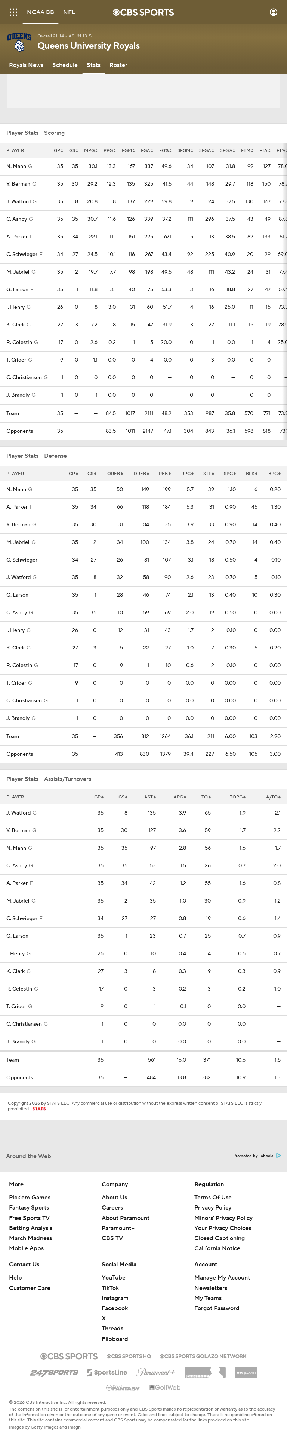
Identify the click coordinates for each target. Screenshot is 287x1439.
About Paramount (125, 1218)
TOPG (238, 797)
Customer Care (29, 1288)
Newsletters (210, 1288)
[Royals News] (26, 65)
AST (150, 797)
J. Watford (18, 201)
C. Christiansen (24, 377)
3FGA (206, 150)
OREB (115, 474)
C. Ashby (16, 219)
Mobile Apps (26, 1248)
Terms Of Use (213, 1197)
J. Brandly (18, 395)
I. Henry (15, 307)
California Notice (217, 1248)
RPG (187, 474)
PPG (110, 150)
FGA (147, 150)
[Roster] (118, 65)
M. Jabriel (18, 272)
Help (15, 1277)
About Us (114, 1197)
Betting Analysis (30, 1228)
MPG (91, 150)
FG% (165, 150)
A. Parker (17, 237)
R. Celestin (19, 342)
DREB (141, 474)
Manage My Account (222, 1277)
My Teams (208, 1298)
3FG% (227, 150)
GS (73, 150)
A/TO (273, 797)
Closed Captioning (219, 1238)
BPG (274, 474)
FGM (128, 150)
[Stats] (93, 65)
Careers (112, 1207)
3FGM (185, 150)
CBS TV (112, 1238)
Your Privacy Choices (222, 1228)
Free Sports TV (29, 1218)
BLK (251, 474)
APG (179, 797)
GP (58, 150)
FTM (247, 150)
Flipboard (115, 1339)
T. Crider (16, 360)
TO (206, 797)
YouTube (114, 1277)
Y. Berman (18, 184)
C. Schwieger (21, 254)
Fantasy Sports (29, 1207)
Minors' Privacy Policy (223, 1218)
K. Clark (15, 325)
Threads (112, 1328)
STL (208, 474)
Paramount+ (118, 1228)
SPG (230, 474)
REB (165, 474)
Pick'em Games (29, 1197)
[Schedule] (65, 65)
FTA (265, 150)
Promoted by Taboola (257, 1156)
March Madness (30, 1238)
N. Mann (16, 166)
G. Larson (17, 289)
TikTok (110, 1288)
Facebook (115, 1308)
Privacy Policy (212, 1207)
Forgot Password (217, 1308)
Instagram (115, 1298)
